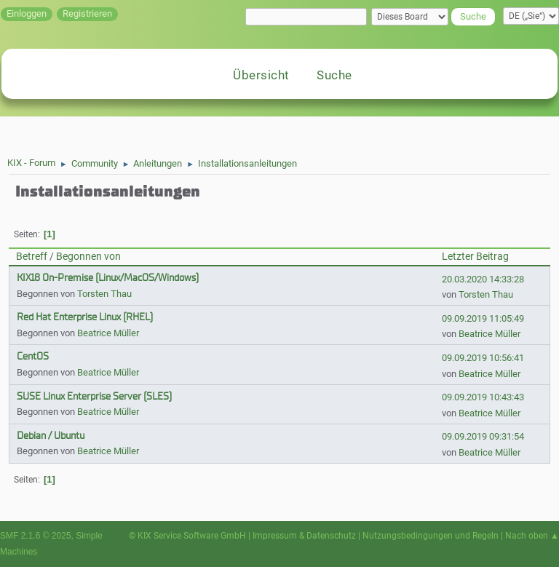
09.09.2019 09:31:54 (483, 436)
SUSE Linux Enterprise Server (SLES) (94, 396)
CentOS (33, 356)
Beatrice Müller (108, 333)
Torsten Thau (104, 293)
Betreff (31, 256)
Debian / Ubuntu (50, 435)
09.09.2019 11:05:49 (483, 318)
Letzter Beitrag (475, 256)
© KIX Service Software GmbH (187, 536)
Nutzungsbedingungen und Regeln (430, 536)
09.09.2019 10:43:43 (483, 397)
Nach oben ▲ (532, 536)
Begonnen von (88, 256)
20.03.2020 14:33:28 (483, 279)
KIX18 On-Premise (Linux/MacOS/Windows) (108, 277)
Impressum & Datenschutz (304, 536)
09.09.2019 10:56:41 (483, 357)
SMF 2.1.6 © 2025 (35, 536)
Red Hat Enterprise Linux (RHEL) (85, 317)
